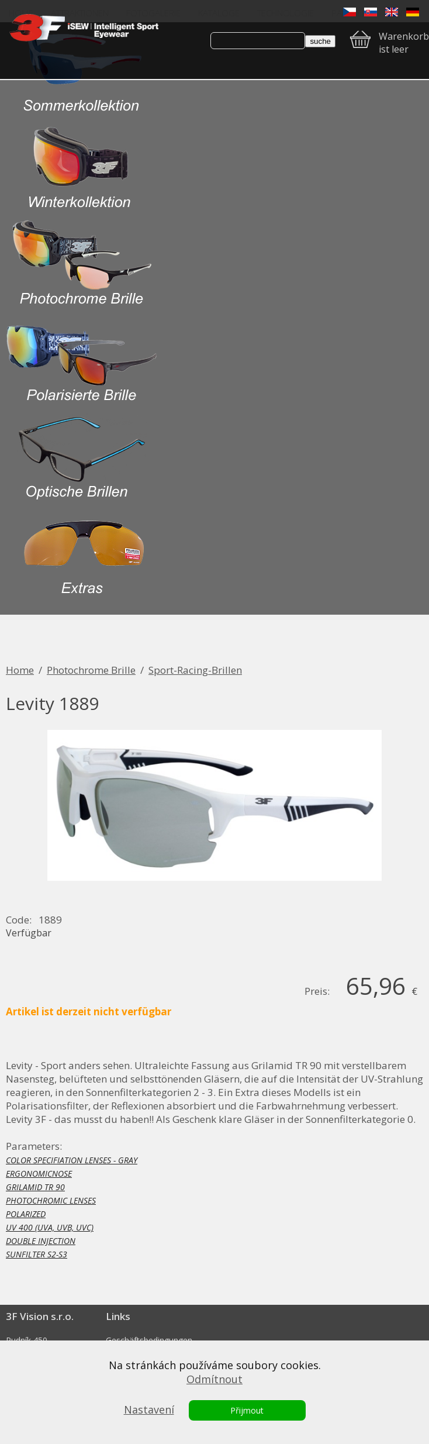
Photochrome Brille (91, 670)
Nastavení (149, 1409)
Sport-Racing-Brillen (195, 670)
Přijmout (247, 1410)
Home (20, 670)
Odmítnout (214, 1379)
